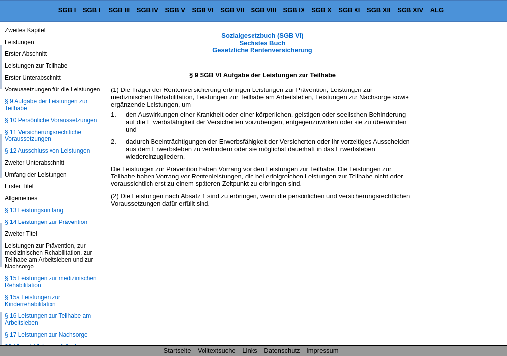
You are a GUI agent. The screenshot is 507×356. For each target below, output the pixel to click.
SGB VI (203, 10)
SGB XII (379, 10)
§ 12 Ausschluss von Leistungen (47, 150)
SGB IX (294, 10)
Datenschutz (282, 350)
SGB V (175, 10)
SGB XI (349, 10)
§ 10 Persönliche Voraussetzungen (51, 120)
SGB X (321, 10)
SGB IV (147, 10)
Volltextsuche (217, 350)
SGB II (92, 10)
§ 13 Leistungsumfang (34, 210)
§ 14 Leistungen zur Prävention (46, 222)
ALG (437, 10)
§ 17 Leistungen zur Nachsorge (46, 334)
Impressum (322, 350)
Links (249, 350)
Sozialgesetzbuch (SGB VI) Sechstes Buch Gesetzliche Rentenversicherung (262, 43)
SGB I (67, 10)
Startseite (177, 350)
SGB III (119, 10)
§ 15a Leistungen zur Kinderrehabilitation (32, 301)
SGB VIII (263, 10)
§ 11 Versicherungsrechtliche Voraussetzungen (43, 135)
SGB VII (232, 10)
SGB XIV (410, 10)
